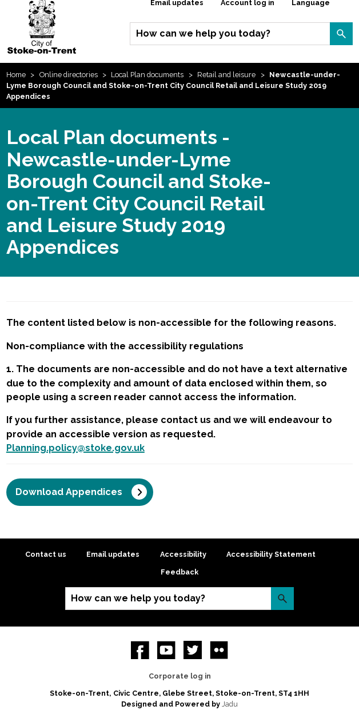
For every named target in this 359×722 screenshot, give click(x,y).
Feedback (179, 572)
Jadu (230, 704)
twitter (193, 650)
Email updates (112, 554)
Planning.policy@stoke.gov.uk (75, 447)
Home (16, 74)
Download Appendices (68, 491)
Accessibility (183, 554)
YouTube (166, 650)
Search (341, 33)
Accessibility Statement (271, 554)
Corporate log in (180, 676)
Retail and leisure (226, 74)
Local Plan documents (147, 74)
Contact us (45, 554)
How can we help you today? (203, 33)
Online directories (68, 74)
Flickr (219, 650)
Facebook (140, 650)
